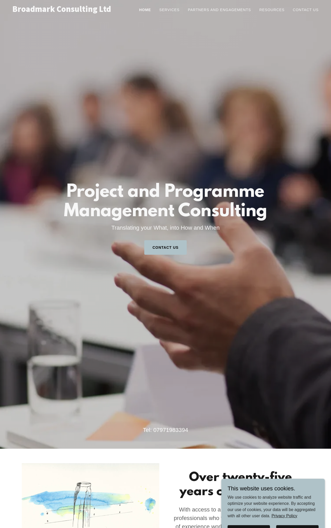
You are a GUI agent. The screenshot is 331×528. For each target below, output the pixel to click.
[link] (65, 10)
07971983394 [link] (170, 430)
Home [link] (145, 10)
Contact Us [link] (306, 10)
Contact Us (166, 247)
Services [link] (169, 10)
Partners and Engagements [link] (219, 10)
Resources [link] (272, 10)
